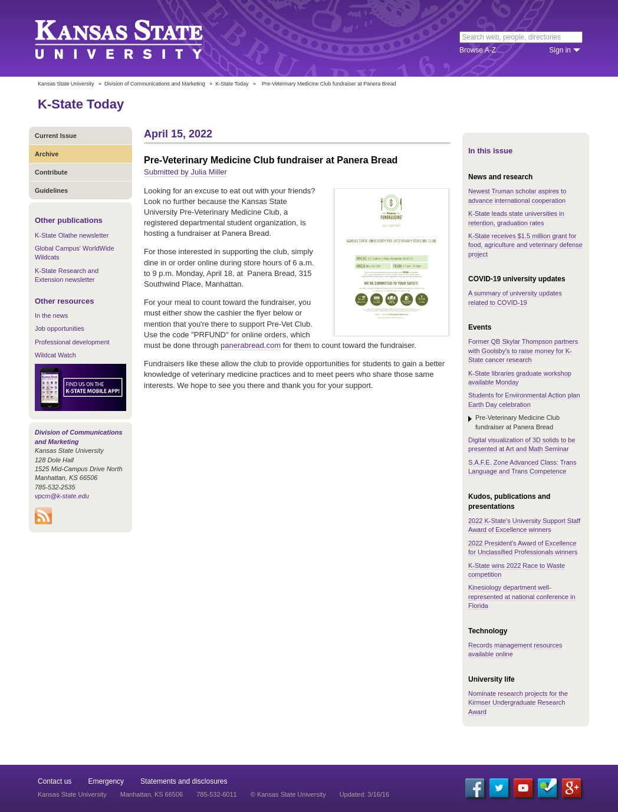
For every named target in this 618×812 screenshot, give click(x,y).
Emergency (106, 781)
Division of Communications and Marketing (154, 84)
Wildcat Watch (55, 355)
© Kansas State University (288, 794)
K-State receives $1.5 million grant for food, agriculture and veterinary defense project (525, 245)
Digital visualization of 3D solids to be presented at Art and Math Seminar (522, 444)
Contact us (54, 781)
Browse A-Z (477, 50)
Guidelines (51, 190)
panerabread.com (251, 345)
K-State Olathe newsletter (72, 235)
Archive (46, 153)
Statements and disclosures (183, 781)
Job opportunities (59, 328)
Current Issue (56, 135)
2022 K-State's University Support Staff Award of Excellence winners (524, 525)
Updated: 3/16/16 (364, 794)
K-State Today (231, 84)
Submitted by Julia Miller (185, 171)
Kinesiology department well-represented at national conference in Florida (522, 596)
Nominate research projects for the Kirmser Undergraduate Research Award (518, 702)
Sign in (560, 50)
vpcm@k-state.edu (62, 495)
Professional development (72, 342)
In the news (51, 315)
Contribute (51, 172)
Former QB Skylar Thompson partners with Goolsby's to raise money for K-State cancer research (523, 350)
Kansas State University (133, 38)
